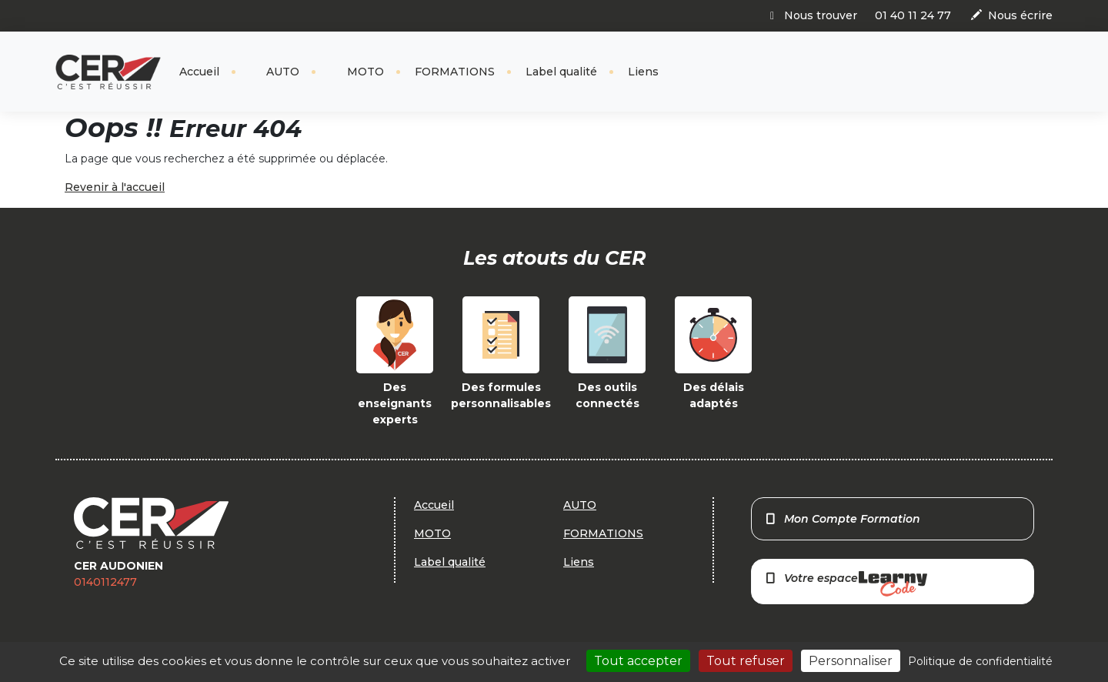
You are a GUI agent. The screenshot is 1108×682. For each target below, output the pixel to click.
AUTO (281, 72)
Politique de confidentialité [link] (980, 661)
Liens (643, 72)
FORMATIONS (455, 72)
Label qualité (561, 72)
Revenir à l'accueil (115, 187)
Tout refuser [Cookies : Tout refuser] (745, 661)
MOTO (364, 72)
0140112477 (105, 582)
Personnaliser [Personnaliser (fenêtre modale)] (851, 661)
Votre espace (845, 584)
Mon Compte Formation (842, 519)
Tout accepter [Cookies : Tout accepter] (638, 661)
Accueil (199, 72)
